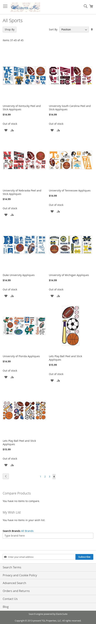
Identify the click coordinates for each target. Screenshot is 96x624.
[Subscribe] (84, 557)
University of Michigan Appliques (69, 275)
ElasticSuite (61, 613)
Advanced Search (14, 583)
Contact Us (10, 599)
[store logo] (25, 7)
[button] (6, 130)
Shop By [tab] (9, 29)
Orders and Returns (16, 591)
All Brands (27, 531)
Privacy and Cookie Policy (20, 575)
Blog (6, 607)
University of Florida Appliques (21, 356)
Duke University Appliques (19, 275)
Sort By (53, 29)
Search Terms (12, 567)
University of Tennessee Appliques (70, 190)
